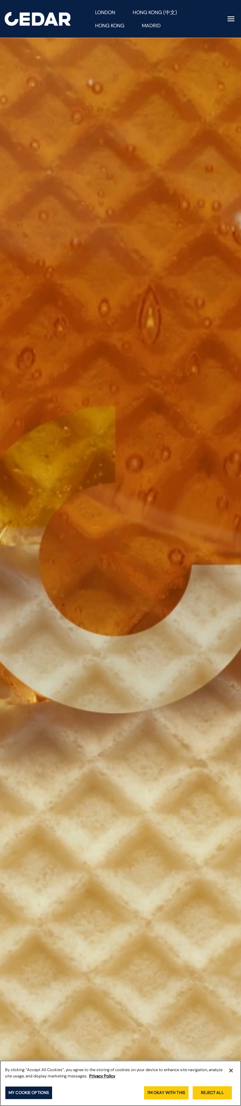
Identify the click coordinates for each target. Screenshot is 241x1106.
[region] (120, 1083)
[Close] (231, 1070)
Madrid (151, 25)
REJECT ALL (212, 1092)
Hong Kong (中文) (155, 12)
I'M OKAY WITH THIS (166, 1092)
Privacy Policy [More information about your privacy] (102, 1076)
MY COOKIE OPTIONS (28, 1092)
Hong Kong (109, 25)
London (105, 12)
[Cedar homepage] (38, 19)
